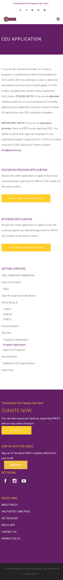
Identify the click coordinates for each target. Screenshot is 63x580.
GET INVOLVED (10, 518)
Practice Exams (10, 326)
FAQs (6, 289)
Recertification (9, 356)
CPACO (7, 319)
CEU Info (6, 332)
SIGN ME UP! (15, 465)
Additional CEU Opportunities (19, 363)
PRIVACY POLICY (11, 538)
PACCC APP (8, 525)
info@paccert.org (11, 150)
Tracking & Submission (15, 339)
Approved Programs (14, 349)
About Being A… (10, 302)
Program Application (14, 344)
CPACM (7, 314)
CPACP (7, 309)
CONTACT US (9, 531)
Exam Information (11, 282)
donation (28, 423)
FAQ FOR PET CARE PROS (16, 511)
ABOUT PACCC (10, 504)
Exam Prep (7, 370)
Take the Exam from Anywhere (18, 295)
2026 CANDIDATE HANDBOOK (18, 275)
